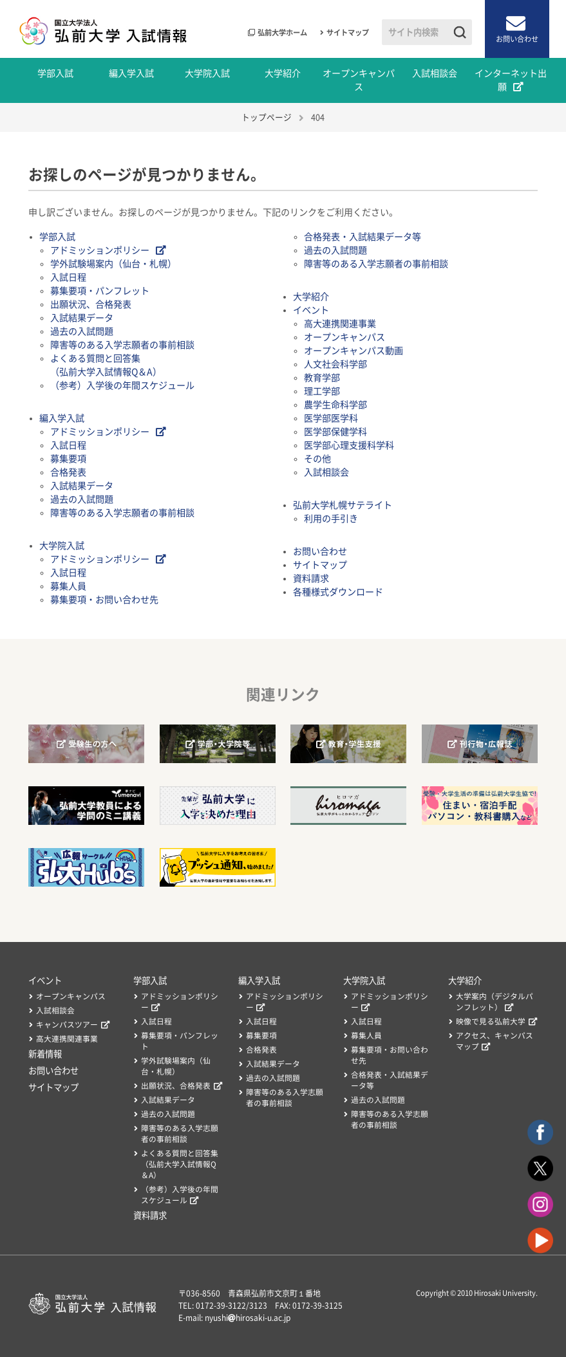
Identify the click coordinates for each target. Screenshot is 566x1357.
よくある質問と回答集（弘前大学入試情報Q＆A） (179, 1164)
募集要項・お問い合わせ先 (104, 599)
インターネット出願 (511, 80)
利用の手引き (331, 518)
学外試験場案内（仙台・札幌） (113, 263)
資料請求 (311, 578)
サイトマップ (347, 32)
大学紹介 (283, 73)
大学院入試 (207, 73)
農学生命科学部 (335, 404)
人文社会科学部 (335, 364)
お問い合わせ (517, 38)
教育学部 (322, 377)
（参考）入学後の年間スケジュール (122, 385)
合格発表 (68, 472)
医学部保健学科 (335, 431)
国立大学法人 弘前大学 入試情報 (104, 29)
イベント (311, 310)
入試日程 (68, 277)
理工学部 (322, 391)
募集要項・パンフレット (99, 290)
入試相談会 (434, 73)
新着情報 (45, 1053)
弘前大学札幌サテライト (342, 505)
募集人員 (68, 586)
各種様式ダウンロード (338, 591)
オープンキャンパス (359, 80)
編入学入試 (131, 73)
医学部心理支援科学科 (349, 445)
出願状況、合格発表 (90, 304)
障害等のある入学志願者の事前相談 (122, 344)
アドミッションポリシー (99, 250)
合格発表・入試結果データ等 (362, 236)
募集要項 (68, 458)
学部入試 (55, 73)
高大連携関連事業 (340, 323)
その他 (317, 458)
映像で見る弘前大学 (490, 1021)
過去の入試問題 (81, 331)
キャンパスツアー (67, 1024)
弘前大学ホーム (282, 32)
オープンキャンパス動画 (353, 350)
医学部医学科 (331, 418)
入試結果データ (81, 317)
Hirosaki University (505, 1293)
